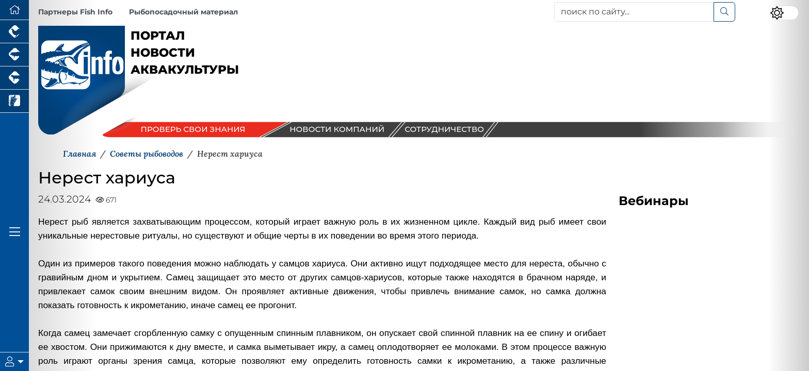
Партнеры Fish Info (75, 11)
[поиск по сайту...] (634, 12)
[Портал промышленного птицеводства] (14, 31)
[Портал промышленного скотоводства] (14, 78)
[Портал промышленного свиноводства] (14, 54)
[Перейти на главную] (14, 10)
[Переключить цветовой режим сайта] (784, 13)
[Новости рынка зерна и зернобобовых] (14, 101)
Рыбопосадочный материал (183, 11)
